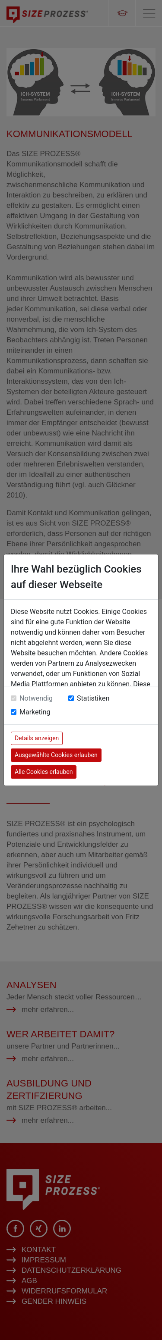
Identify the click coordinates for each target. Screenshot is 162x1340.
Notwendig (36, 698)
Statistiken (93, 698)
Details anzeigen (37, 738)
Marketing (34, 712)
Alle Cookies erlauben (44, 771)
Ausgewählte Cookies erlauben (56, 754)
